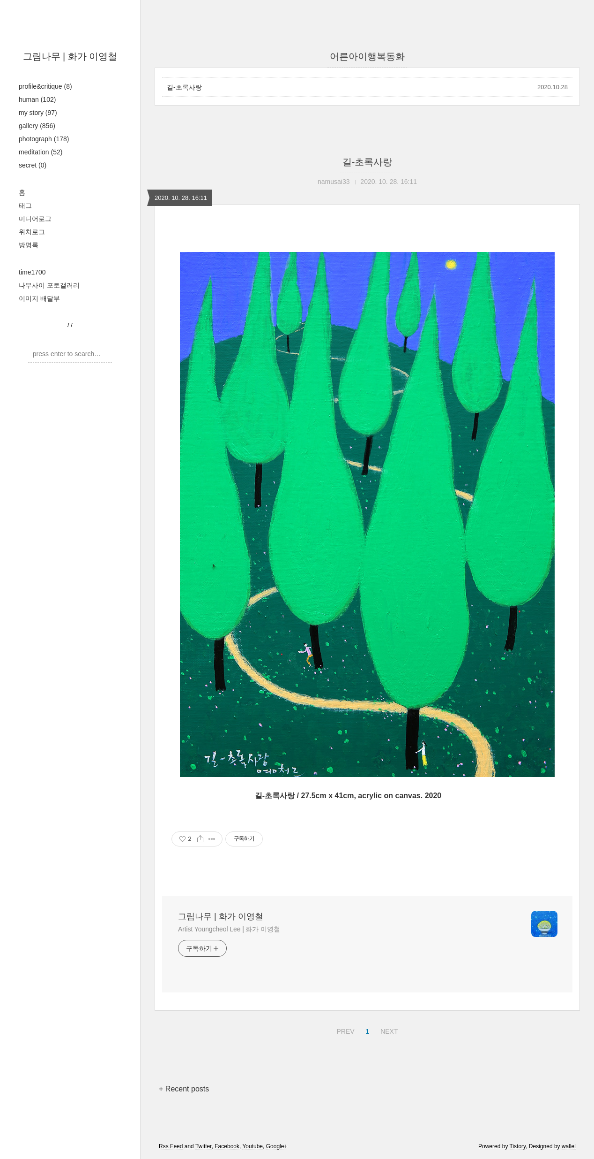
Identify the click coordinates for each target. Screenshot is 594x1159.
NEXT (388, 1030)
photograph (44, 139)
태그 (25, 205)
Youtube (252, 1146)
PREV (344, 1030)
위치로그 (32, 232)
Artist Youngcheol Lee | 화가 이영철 (229, 929)
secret (32, 165)
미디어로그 (35, 218)
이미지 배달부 (39, 298)
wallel (569, 1146)
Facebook (227, 1146)
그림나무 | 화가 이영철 (70, 56)
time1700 (32, 272)
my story (38, 112)
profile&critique (45, 86)
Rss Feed (171, 1146)
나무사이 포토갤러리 (49, 285)
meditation (40, 152)
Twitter (203, 1146)
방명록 (28, 245)
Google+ (277, 1146)
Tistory (518, 1146)
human (37, 99)
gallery (37, 126)
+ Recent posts (184, 1089)
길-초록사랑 (184, 87)
